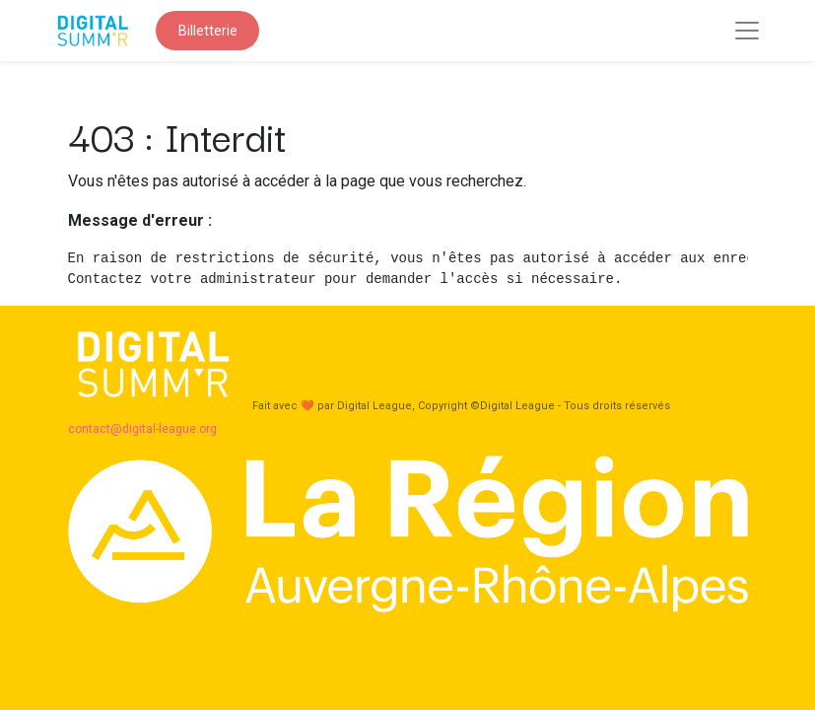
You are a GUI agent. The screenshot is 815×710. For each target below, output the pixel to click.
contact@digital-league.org (144, 429)
